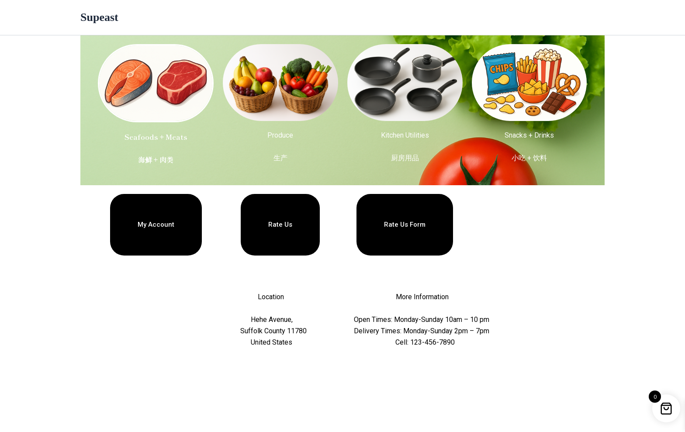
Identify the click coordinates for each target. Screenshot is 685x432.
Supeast (99, 17)
